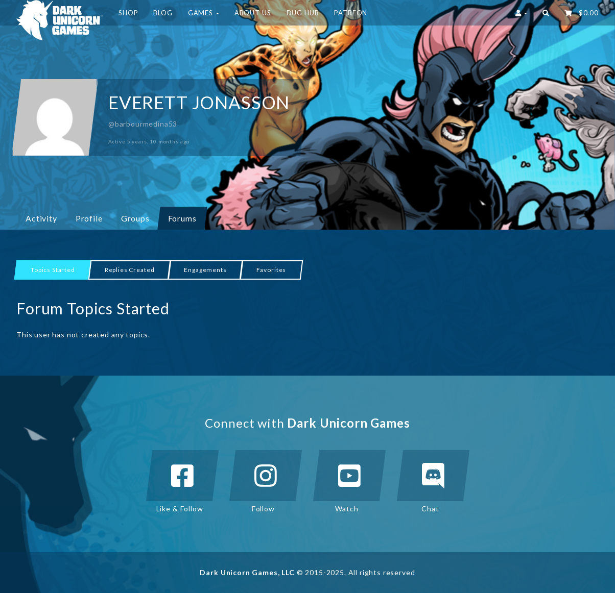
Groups (139, 218)
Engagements (205, 270)
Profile (89, 218)
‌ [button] (581, 13)
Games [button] (203, 13)
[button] (545, 13)
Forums (182, 218)
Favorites (271, 270)
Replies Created (130, 270)
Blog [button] (162, 13)
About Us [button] (252, 13)
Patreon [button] (350, 13)
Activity (41, 218)
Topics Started (53, 270)
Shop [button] (128, 13)
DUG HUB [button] (303, 13)
